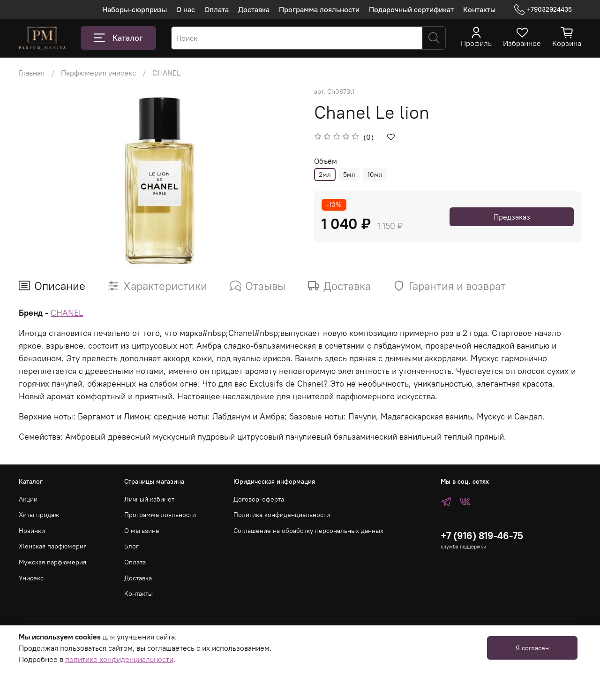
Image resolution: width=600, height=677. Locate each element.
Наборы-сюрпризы (134, 9)
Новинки (32, 530)
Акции (28, 499)
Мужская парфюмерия (52, 562)
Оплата (216, 9)
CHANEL (166, 72)
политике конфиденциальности (119, 659)
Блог (131, 546)
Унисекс (31, 578)
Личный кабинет (149, 499)
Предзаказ (512, 216)
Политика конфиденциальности (281, 514)
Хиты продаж (39, 514)
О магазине (141, 530)
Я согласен (532, 648)
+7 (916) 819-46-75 (482, 535)
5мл (349, 174)
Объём (325, 161)
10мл (375, 174)
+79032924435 (543, 10)
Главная (32, 72)
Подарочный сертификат (411, 9)
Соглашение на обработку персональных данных (308, 530)
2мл (325, 174)
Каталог (118, 38)
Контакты (479, 9)
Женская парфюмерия (53, 546)
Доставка (254, 9)
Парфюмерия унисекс (98, 72)
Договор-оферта (258, 499)
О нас (185, 9)
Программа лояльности (319, 9)
